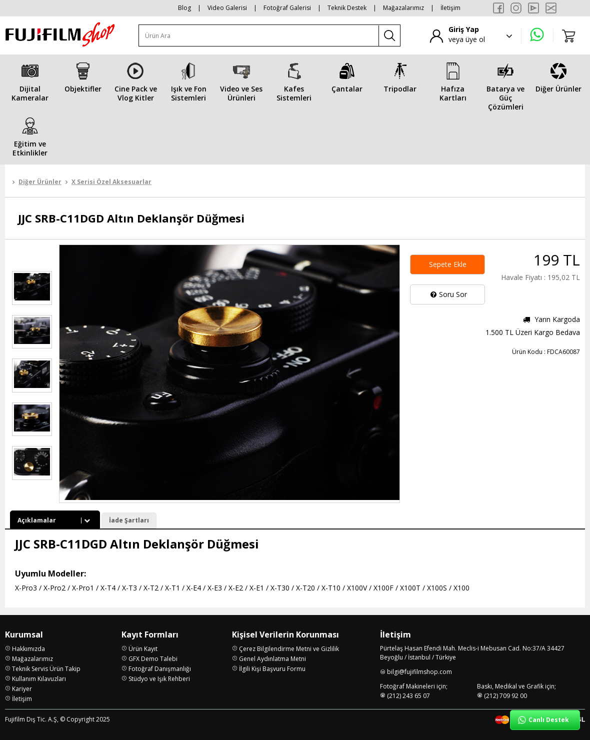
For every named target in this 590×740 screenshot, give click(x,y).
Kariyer (22, 688)
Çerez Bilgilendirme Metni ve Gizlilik (289, 648)
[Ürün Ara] (259, 36)
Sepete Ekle (447, 264)
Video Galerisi (227, 8)
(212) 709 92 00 (505, 696)
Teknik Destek (347, 8)
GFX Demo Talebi (153, 658)
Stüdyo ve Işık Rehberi (159, 678)
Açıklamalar (55, 520)
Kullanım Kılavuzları (39, 678)
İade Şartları (129, 520)
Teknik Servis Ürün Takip (46, 668)
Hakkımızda (28, 648)
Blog (184, 8)
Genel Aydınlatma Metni (272, 658)
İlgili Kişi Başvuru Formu (272, 668)
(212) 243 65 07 (408, 696)
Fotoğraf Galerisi (287, 8)
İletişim (450, 8)
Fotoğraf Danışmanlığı (159, 668)
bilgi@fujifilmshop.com (419, 672)
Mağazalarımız (403, 8)
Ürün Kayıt (143, 648)
